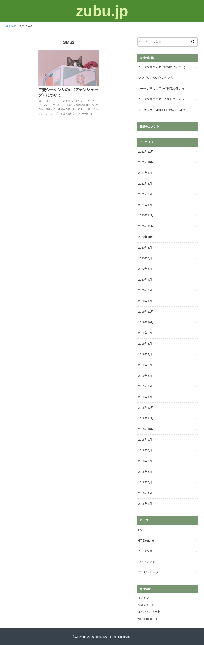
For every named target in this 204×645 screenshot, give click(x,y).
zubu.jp (102, 11)
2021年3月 (145, 183)
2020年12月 (146, 215)
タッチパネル (147, 562)
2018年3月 (145, 503)
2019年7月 (145, 354)
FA (140, 529)
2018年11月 (146, 418)
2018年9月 (145, 439)
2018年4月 (145, 493)
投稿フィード (146, 604)
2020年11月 (146, 226)
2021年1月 (145, 205)
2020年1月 (145, 301)
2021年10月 (146, 162)
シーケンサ (145, 551)
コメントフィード (149, 611)
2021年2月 (145, 194)
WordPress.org (147, 618)
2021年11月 (146, 151)
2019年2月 (145, 386)
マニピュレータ (148, 572)
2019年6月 (145, 365)
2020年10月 (146, 237)
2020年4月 (145, 279)
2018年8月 (145, 450)
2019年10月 (146, 322)
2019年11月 (146, 311)
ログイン (143, 598)
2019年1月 (145, 397)
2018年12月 (146, 407)
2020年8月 (145, 247)
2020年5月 (145, 268)
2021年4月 (145, 172)
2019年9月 (145, 333)
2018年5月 (145, 482)
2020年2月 (145, 290)
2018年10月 (146, 429)
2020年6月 (145, 258)
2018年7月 (145, 461)
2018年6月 (145, 471)
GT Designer (146, 540)
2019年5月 (145, 375)
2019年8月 (145, 343)
